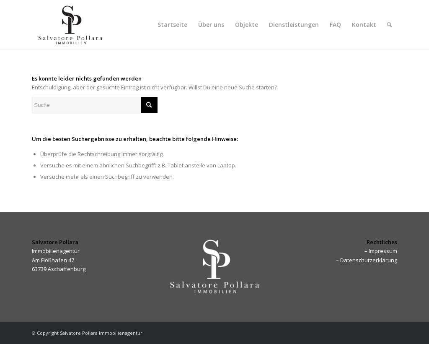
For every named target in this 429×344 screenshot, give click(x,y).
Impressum (383, 251)
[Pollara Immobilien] (70, 25)
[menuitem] (172, 25)
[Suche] (389, 25)
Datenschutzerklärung (368, 260)
